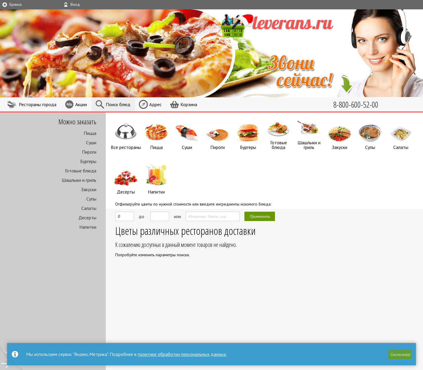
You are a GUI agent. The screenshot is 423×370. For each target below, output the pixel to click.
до (141, 214)
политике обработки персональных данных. (182, 354)
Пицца (90, 133)
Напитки (87, 227)
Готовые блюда (80, 171)
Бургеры (88, 161)
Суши (91, 142)
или (177, 214)
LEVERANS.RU (286, 25)
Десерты (87, 217)
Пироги (89, 152)
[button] (400, 354)
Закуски (88, 189)
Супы (91, 199)
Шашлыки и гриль (79, 180)
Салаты (88, 208)
